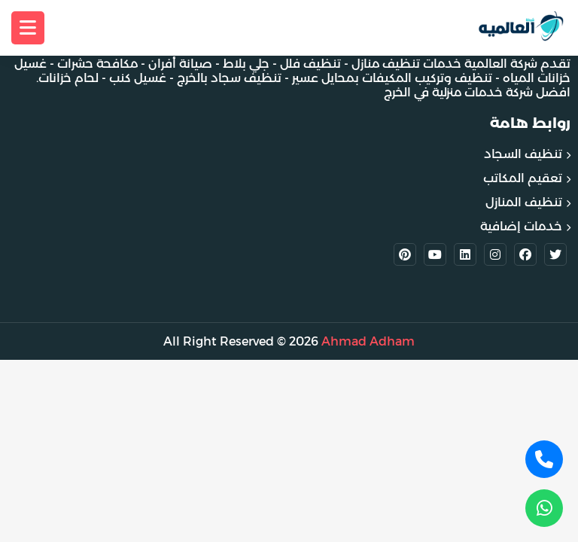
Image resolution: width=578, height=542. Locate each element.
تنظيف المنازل (523, 202)
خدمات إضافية (521, 226)
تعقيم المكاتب (522, 178)
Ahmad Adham (368, 341)
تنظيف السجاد (523, 154)
